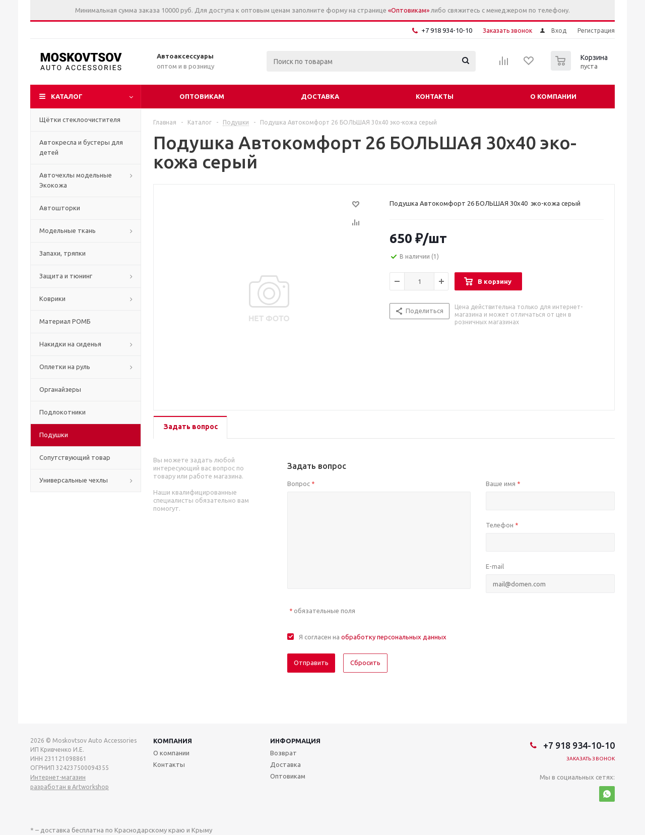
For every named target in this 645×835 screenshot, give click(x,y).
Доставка (320, 96)
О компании (553, 96)
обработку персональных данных (393, 636)
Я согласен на (372, 636)
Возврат (283, 752)
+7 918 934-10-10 (446, 30)
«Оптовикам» (408, 10)
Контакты (435, 96)
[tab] (190, 427)
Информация (295, 740)
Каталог (67, 96)
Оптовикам (201, 96)
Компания (172, 740)
